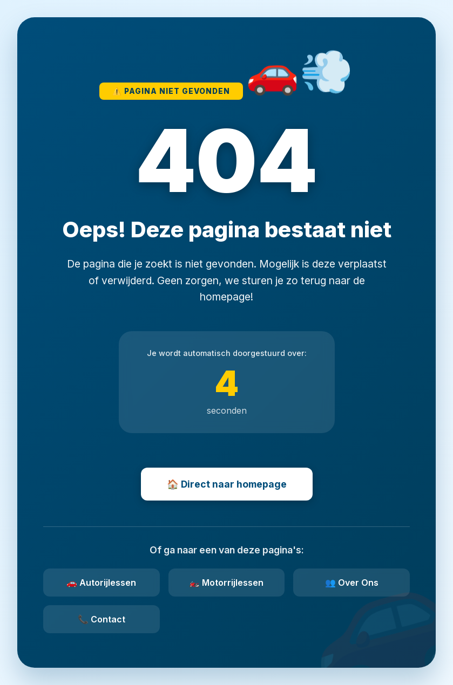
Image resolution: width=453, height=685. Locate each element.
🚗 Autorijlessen (101, 582)
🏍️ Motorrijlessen (226, 582)
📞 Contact (101, 619)
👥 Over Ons (351, 582)
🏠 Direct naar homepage (227, 484)
